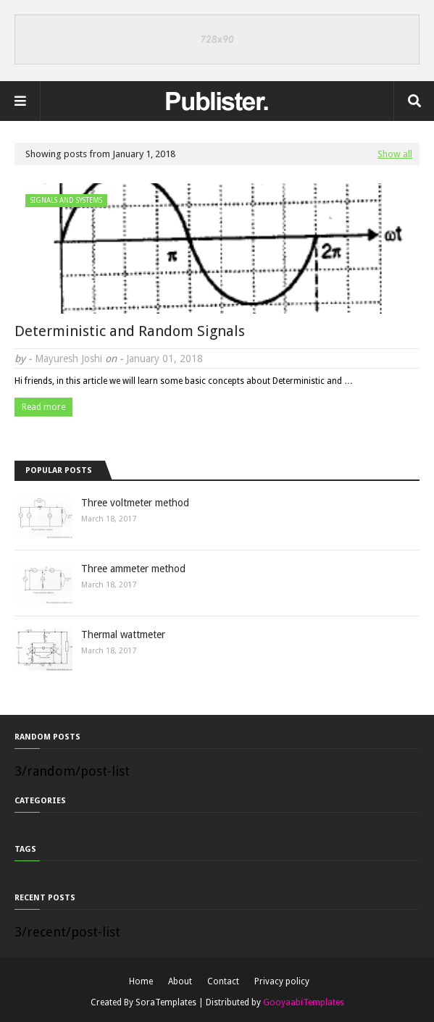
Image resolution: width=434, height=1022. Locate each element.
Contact (223, 981)
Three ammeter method (133, 568)
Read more (43, 407)
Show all (394, 153)
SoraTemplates (165, 1002)
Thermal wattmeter (123, 634)
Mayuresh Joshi (68, 358)
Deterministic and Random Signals (129, 331)
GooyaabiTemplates (303, 1002)
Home (141, 981)
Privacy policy (281, 981)
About (180, 981)
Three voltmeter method (135, 502)
